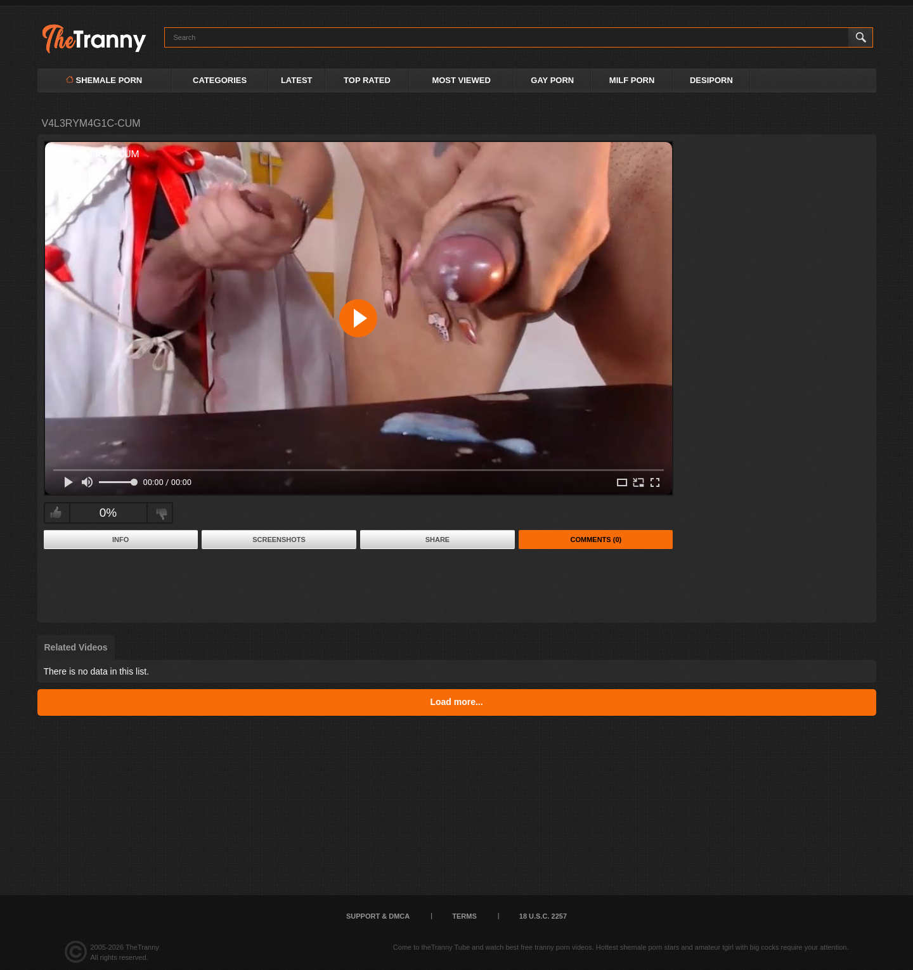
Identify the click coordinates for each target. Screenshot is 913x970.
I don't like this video (161, 512)
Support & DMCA (378, 916)
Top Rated (367, 80)
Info (120, 539)
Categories (220, 80)
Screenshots (279, 539)
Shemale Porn (104, 80)
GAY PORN (552, 80)
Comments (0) (596, 539)
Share (437, 539)
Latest (297, 80)
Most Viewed (461, 80)
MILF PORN (632, 80)
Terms (464, 916)
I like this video (55, 512)
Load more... (456, 702)
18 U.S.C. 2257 (543, 916)
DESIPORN (711, 80)
